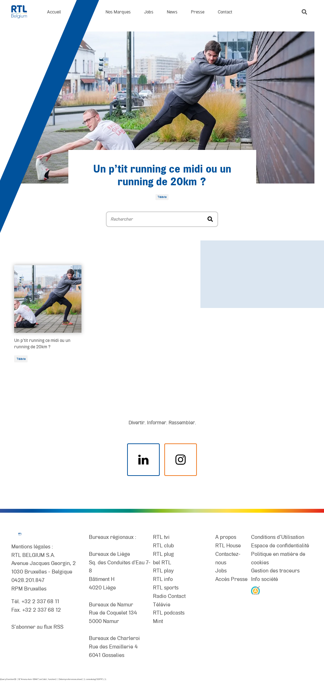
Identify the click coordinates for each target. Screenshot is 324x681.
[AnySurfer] (255, 590)
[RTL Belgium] (22, 12)
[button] (304, 11)
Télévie (21, 358)
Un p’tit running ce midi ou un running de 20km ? (42, 343)
